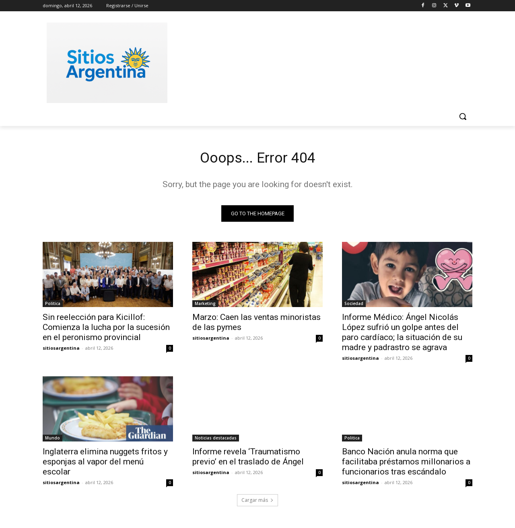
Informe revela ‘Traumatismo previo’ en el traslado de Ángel (248, 459)
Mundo (52, 440)
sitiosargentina (61, 350)
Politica (52, 306)
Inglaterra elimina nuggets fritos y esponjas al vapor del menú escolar (105, 464)
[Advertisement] (317, 61)
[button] (462, 116)
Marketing (205, 306)
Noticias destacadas (216, 440)
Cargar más (257, 502)
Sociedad (353, 306)
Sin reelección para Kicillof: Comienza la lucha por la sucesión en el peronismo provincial (106, 329)
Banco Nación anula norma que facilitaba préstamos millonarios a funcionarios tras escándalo (406, 464)
